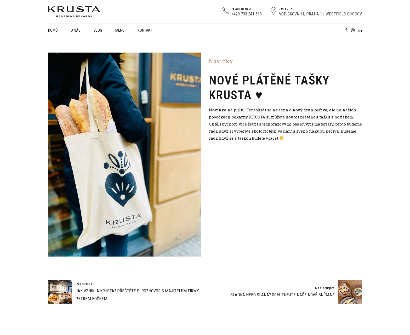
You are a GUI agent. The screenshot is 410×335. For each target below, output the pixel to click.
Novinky (221, 61)
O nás (76, 30)
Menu (119, 30)
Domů (53, 30)
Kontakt (145, 30)
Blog (98, 30)
